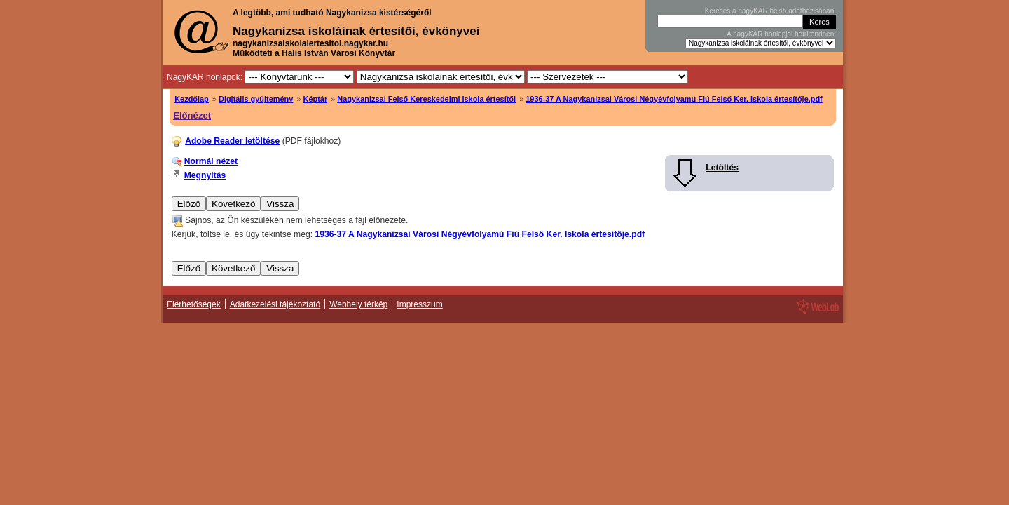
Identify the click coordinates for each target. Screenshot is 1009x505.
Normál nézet (211, 161)
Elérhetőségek (194, 304)
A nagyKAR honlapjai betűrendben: (781, 34)
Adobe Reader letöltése (232, 141)
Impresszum (419, 304)
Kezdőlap (191, 99)
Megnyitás (205, 175)
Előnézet (192, 115)
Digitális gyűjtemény (256, 99)
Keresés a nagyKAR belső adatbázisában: (770, 11)
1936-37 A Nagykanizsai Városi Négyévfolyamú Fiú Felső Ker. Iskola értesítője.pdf (674, 99)
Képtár (315, 99)
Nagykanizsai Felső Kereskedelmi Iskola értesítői (426, 99)
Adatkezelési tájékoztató (275, 304)
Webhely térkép (358, 304)
